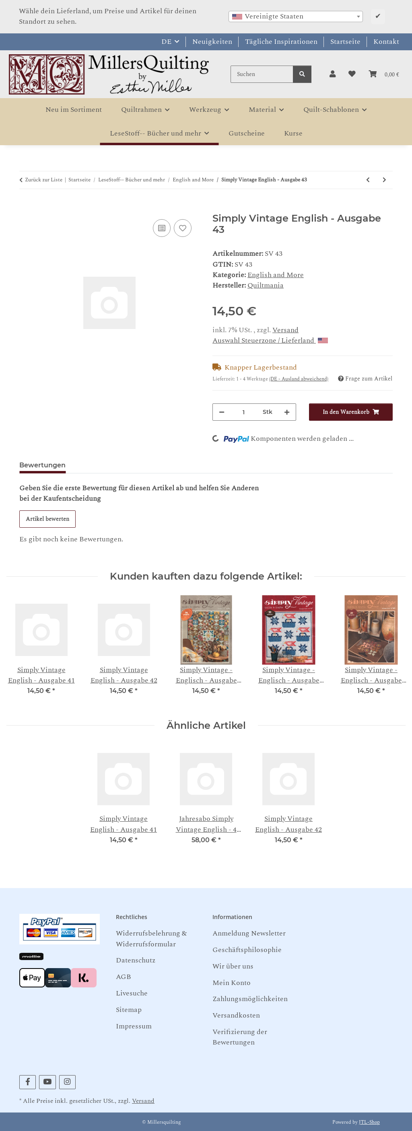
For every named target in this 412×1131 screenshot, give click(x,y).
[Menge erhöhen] (287, 412)
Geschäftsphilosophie (247, 949)
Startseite (345, 41)
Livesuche (132, 993)
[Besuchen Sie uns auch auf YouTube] (47, 1082)
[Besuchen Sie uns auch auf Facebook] (27, 1082)
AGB (123, 976)
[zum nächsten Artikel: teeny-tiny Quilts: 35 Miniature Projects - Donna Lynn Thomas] (384, 180)
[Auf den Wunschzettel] (183, 228)
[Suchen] (262, 74)
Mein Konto (231, 982)
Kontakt (386, 41)
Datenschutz (135, 960)
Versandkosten (236, 1015)
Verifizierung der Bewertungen (239, 1037)
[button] (332, 74)
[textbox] (296, 16)
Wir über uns (232, 966)
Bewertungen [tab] (42, 465)
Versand (285, 330)
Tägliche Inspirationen (281, 41)
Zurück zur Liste (43, 180)
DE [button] (166, 41)
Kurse (293, 133)
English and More (275, 274)
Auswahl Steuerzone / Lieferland (270, 340)
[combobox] (296, 16)
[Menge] (243, 412)
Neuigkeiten (212, 41)
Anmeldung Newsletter (249, 933)
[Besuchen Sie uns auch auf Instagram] (67, 1082)
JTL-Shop (369, 1122)
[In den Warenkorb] (25, 207)
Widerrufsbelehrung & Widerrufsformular (151, 938)
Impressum (134, 1026)
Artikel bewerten (47, 519)
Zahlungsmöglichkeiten (250, 998)
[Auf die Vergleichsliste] (162, 228)
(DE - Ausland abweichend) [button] (298, 379)
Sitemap (129, 1009)
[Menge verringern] (222, 412)
